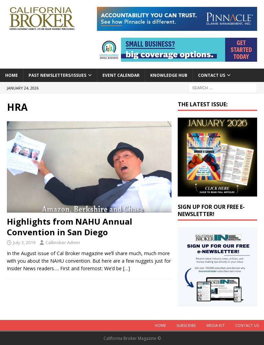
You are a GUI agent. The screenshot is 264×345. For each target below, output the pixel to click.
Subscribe (186, 325)
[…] (126, 268)
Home (11, 75)
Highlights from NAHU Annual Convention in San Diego (69, 227)
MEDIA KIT (215, 325)
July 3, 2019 (24, 242)
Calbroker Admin (62, 242)
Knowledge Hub (168, 75)
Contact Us (211, 75)
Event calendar (121, 75)
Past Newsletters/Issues (57, 75)
